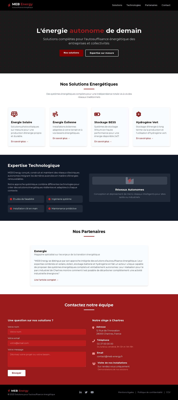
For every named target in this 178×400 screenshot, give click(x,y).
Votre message (15, 349)
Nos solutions (71, 53)
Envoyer (16, 373)
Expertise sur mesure (102, 53)
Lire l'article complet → (46, 280)
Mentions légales (126, 392)
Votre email (14, 338)
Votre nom (13, 327)
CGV (168, 392)
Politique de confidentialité (150, 392)
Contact (166, 5)
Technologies (133, 5)
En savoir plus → (19, 141)
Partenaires (151, 5)
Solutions (117, 5)
